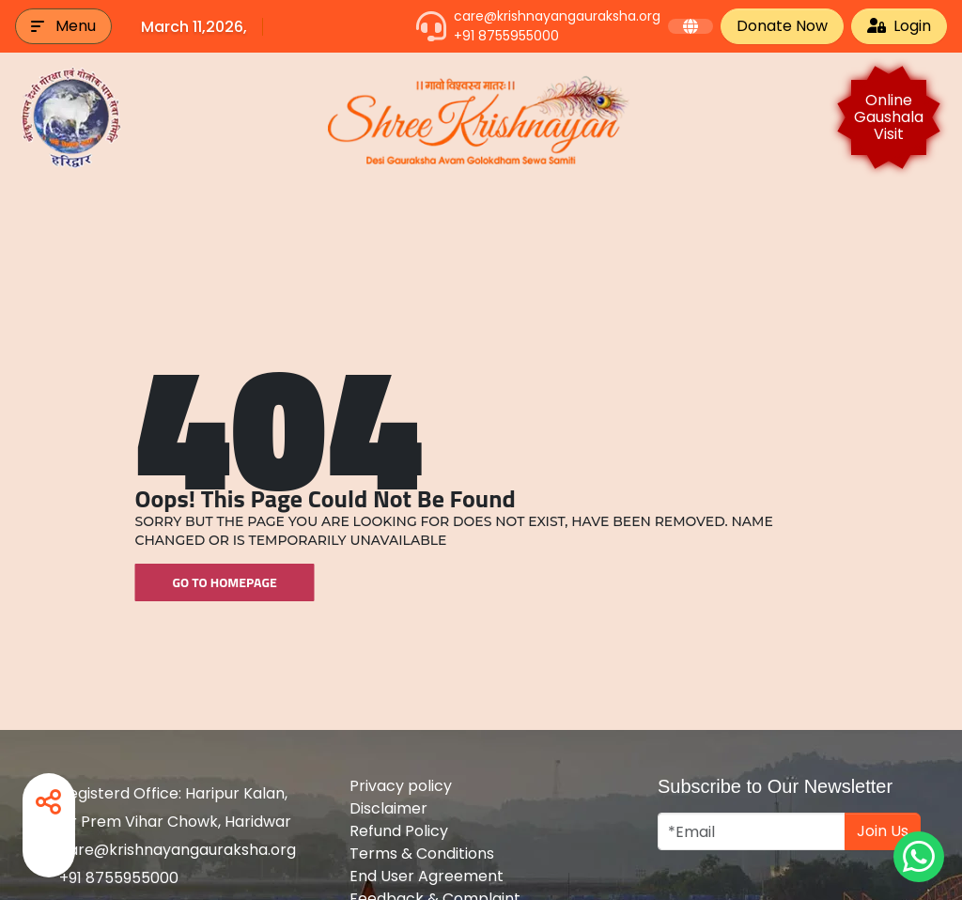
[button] (63, 26)
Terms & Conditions (421, 853)
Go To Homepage (225, 582)
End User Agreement (426, 876)
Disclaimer (388, 808)
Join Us (882, 831)
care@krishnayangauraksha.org (557, 16)
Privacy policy (400, 786)
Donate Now (782, 26)
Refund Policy (398, 831)
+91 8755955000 (506, 35)
